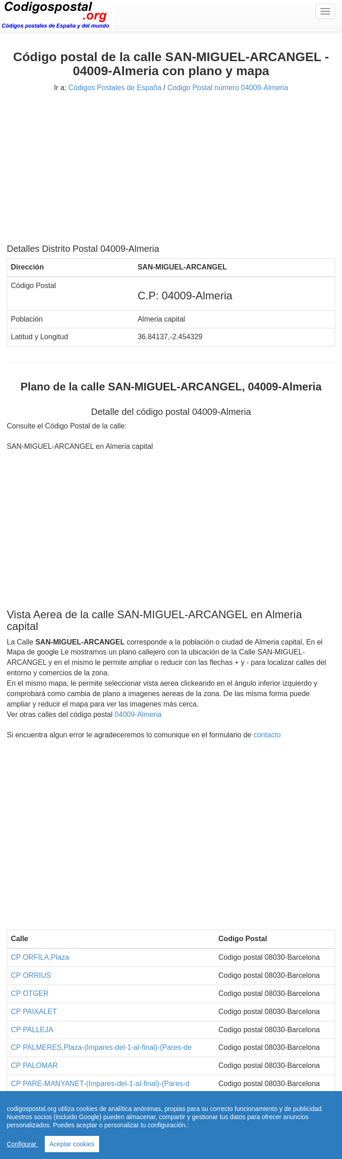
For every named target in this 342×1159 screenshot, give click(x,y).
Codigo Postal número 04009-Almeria (227, 87)
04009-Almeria (138, 714)
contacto (266, 735)
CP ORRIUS (31, 975)
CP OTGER (29, 993)
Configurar (22, 1144)
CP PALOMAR (34, 1065)
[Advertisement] (171, 171)
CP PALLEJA (32, 1030)
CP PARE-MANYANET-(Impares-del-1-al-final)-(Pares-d (100, 1083)
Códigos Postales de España (114, 87)
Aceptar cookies (72, 1144)
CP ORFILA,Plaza (40, 957)
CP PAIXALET (34, 1011)
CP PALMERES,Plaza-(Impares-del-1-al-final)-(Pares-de (101, 1047)
